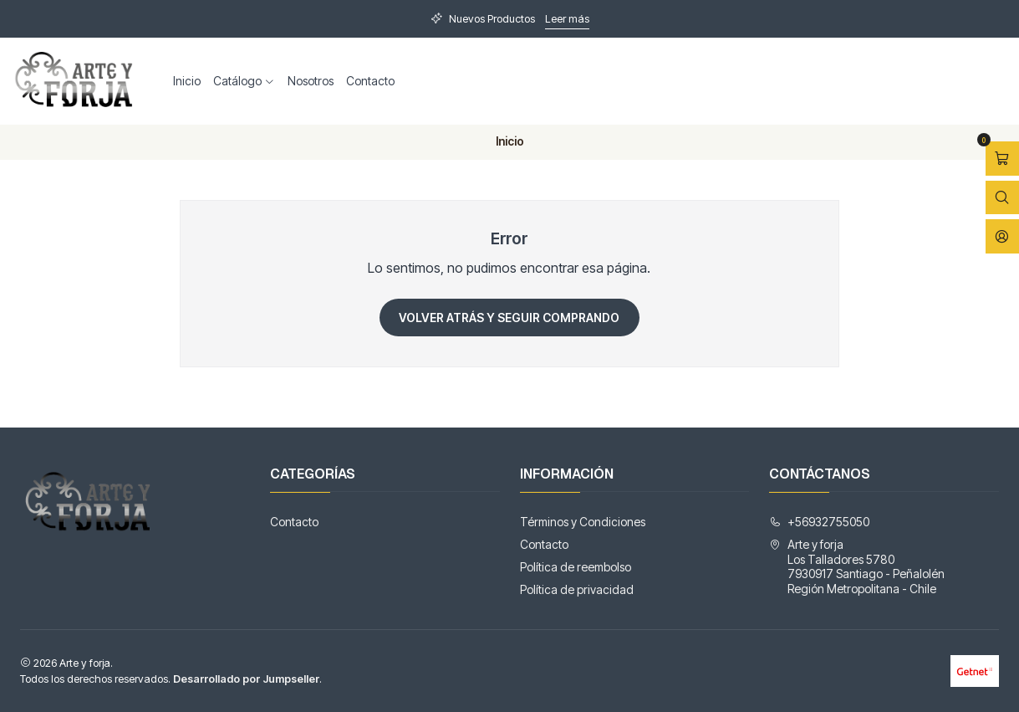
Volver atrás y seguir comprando (509, 317)
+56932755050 (819, 522)
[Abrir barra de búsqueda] (1002, 198)
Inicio (187, 81)
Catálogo (244, 81)
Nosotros (311, 81)
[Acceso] (1002, 236)
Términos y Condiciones (582, 522)
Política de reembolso (575, 567)
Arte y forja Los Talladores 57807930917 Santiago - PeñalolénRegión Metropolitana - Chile (857, 566)
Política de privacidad (577, 589)
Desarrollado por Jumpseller (246, 679)
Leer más (567, 19)
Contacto (370, 81)
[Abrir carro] (1002, 158)
